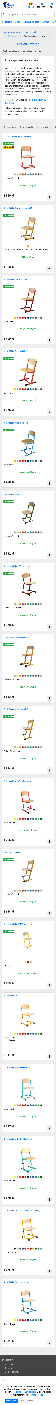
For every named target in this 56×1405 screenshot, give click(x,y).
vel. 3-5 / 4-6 (8, 966)
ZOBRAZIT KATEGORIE (28, 44)
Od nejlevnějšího (44, 127)
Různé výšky (8, 321)
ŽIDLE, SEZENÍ (29, 32)
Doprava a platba (31, 22)
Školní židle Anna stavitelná (16, 423)
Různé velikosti (9, 823)
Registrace (9, 1368)
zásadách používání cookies (24, 1392)
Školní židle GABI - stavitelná (16, 1282)
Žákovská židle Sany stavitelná (17, 136)
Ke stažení (7, 22)
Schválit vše (11, 1401)
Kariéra (46, 22)
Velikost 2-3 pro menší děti (13, 679)
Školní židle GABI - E (13, 996)
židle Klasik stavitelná (13, 494)
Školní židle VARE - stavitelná (17, 1067)
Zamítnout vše (27, 1401)
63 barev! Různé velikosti (13, 178)
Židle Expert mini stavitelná (16, 709)
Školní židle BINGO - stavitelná (17, 781)
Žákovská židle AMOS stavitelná (18, 924)
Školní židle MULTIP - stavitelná (18, 1139)
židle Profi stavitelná (13, 852)
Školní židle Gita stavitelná (15, 280)
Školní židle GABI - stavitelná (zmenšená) (22, 1210)
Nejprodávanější (26, 127)
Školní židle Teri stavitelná (15, 351)
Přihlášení (9, 1364)
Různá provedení (10, 1109)
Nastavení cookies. (35, 1395)
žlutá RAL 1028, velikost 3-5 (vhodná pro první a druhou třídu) (26, 250)
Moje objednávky (12, 1372)
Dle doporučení (10, 127)
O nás (17, 22)
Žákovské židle (14, 36)
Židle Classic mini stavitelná (16, 638)
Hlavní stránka (12, 32)
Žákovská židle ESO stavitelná (17, 566)
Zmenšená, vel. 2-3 (11, 1252)
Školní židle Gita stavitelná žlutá (18, 208)
